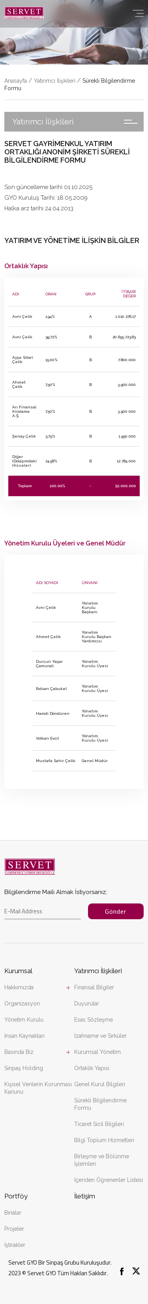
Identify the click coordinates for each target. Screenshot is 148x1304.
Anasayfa (15, 81)
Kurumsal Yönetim (97, 1052)
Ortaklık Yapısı (91, 1068)
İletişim (84, 1196)
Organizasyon (22, 1003)
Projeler (14, 1229)
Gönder (115, 911)
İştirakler (14, 1245)
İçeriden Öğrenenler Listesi (108, 1180)
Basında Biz (19, 1052)
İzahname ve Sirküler (100, 1036)
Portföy (16, 1196)
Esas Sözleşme (93, 1019)
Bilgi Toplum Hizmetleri (104, 1140)
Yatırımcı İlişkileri (54, 81)
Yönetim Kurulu (23, 1019)
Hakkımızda (19, 987)
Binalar (12, 1212)
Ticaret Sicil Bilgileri (99, 1124)
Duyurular (86, 1003)
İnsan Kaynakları (24, 1036)
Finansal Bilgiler (94, 987)
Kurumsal (18, 971)
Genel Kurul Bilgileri (99, 1084)
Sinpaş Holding (23, 1068)
